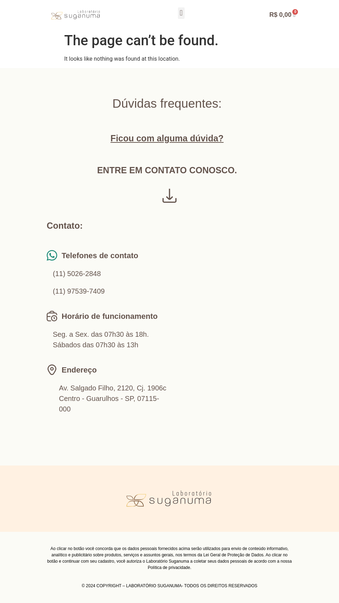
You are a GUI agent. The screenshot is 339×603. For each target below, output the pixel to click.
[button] (181, 13)
